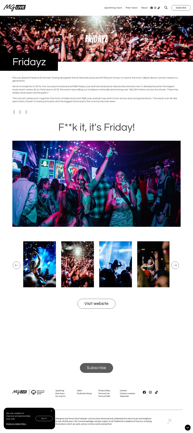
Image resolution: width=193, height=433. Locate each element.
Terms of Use (104, 393)
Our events (60, 396)
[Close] (52, 410)
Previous (16, 268)
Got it (44, 418)
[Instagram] (155, 8)
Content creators (127, 393)
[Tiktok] (26, 112)
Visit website (96, 304)
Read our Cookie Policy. (16, 424)
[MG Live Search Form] (166, 7)
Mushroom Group (84, 393)
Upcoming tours (113, 8)
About (144, 8)
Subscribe (181, 8)
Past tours (132, 8)
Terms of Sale (104, 396)
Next (173, 268)
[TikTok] (159, 8)
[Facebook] (151, 8)
